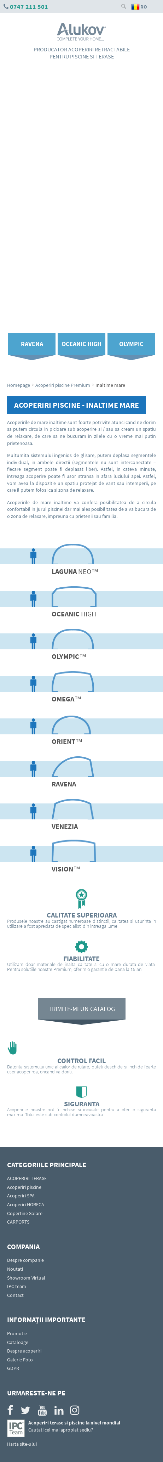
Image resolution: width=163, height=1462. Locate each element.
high (74, 613)
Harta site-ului (22, 1444)
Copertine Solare (24, 1213)
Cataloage (17, 1342)
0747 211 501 (29, 6)
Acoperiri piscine (24, 1187)
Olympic (131, 344)
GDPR (13, 1368)
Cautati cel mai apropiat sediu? (60, 1430)
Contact (15, 1295)
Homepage (18, 385)
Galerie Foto (20, 1359)
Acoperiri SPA (21, 1195)
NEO (75, 571)
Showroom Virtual (26, 1278)
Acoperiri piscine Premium (62, 385)
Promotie (17, 1333)
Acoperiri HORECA (25, 1204)
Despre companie (25, 1260)
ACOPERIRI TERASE (27, 1178)
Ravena (32, 344)
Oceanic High (81, 344)
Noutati (15, 1269)
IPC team (16, 1286)
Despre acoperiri (24, 1351)
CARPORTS (18, 1222)
